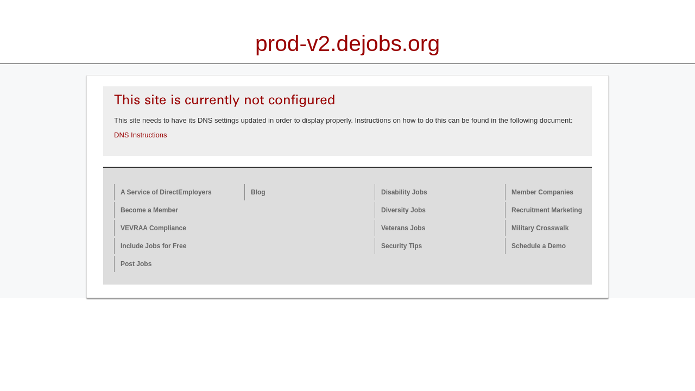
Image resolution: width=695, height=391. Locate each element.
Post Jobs (136, 264)
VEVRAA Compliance (153, 228)
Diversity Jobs (403, 210)
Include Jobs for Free (153, 246)
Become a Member (149, 210)
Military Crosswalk (539, 228)
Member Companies (542, 192)
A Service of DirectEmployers (166, 192)
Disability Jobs (404, 192)
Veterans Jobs (403, 228)
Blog (258, 192)
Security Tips (401, 246)
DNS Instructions (140, 135)
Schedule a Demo (538, 246)
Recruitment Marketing (546, 210)
